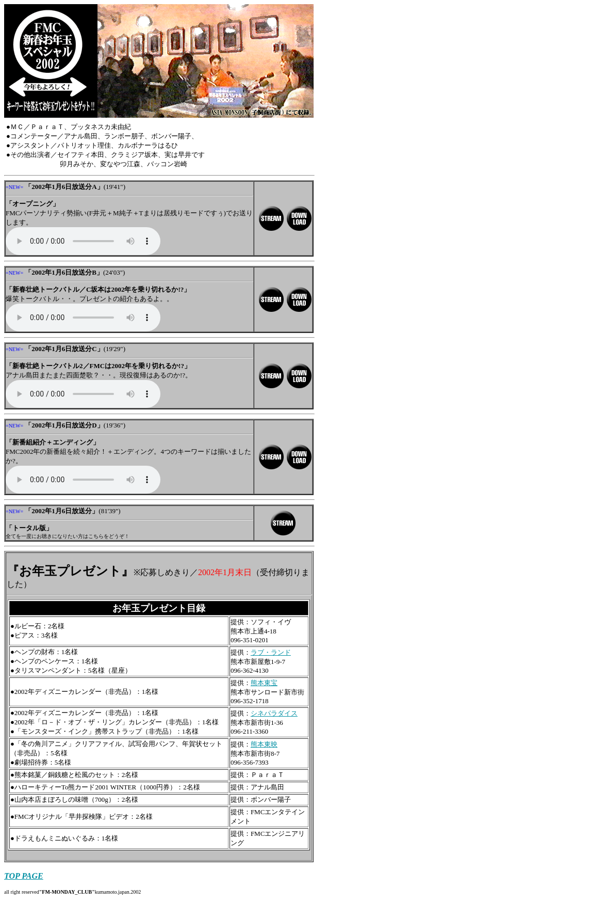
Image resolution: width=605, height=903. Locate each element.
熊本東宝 (264, 683)
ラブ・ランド (271, 652)
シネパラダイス (274, 713)
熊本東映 (264, 744)
